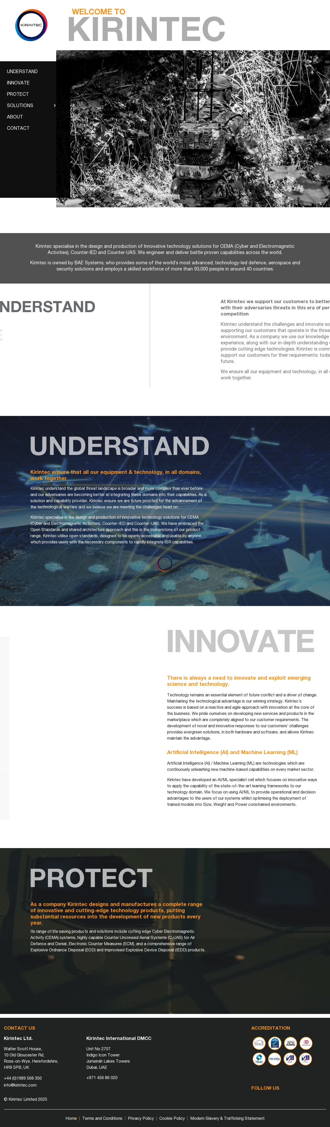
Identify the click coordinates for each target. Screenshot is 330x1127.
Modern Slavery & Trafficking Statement (227, 1118)
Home (71, 1118)
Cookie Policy (172, 1118)
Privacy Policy (141, 1118)
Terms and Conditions (102, 1118)
